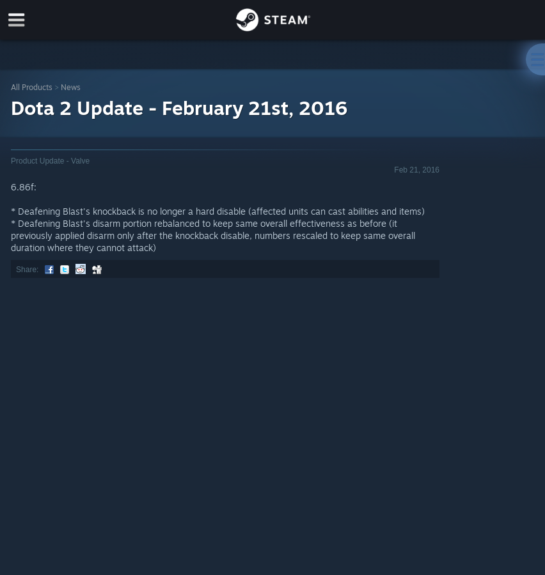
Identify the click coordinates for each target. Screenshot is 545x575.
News (71, 87)
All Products (31, 87)
